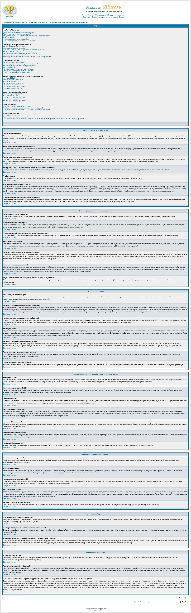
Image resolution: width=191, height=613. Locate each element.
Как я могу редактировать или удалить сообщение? (20, 64)
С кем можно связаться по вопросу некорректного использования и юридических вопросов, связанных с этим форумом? (44, 119)
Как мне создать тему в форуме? (14, 62)
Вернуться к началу (9, 142)
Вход (121, 17)
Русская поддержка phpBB (95, 610)
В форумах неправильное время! (14, 48)
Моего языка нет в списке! (12, 51)
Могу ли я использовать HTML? (13, 80)
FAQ (84, 15)
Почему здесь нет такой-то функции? (15, 117)
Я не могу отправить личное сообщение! (17, 106)
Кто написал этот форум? (11, 115)
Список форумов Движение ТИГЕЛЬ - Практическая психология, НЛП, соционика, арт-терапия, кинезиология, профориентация (45, 22)
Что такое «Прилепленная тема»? (14, 86)
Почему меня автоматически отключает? (17, 34)
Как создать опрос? (9, 67)
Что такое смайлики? (10, 81)
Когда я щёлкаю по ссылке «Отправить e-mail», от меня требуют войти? (27, 57)
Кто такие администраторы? (12, 94)
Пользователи (100, 15)
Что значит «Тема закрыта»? (13, 88)
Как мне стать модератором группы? (15, 101)
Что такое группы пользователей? (14, 97)
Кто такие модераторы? (11, 95)
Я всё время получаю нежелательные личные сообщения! (23, 108)
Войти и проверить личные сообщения (105, 17)
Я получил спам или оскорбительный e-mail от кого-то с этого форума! (27, 110)
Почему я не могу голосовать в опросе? (16, 72)
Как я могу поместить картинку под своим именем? (20, 53)
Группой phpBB (67, 558)
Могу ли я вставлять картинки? (13, 83)
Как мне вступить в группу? (12, 99)
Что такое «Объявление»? (12, 85)
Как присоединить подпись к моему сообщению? (19, 66)
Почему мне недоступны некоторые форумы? (18, 71)
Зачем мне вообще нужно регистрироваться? (18, 32)
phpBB (92, 608)
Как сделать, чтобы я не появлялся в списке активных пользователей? (27, 36)
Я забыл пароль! (8, 37)
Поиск (90, 15)
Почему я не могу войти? (11, 30)
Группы (110, 15)
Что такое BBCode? (9, 78)
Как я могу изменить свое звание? (14, 55)
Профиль (86, 17)
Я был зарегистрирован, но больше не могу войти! (20, 41)
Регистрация (119, 15)
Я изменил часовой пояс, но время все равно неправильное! (23, 50)
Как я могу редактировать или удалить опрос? (18, 69)
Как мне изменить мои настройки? (14, 46)
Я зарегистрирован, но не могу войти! (16, 39)
